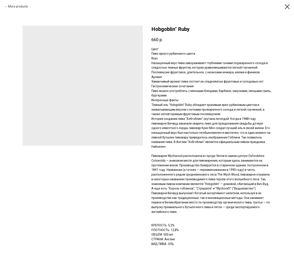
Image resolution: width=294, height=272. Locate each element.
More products (18, 6)
